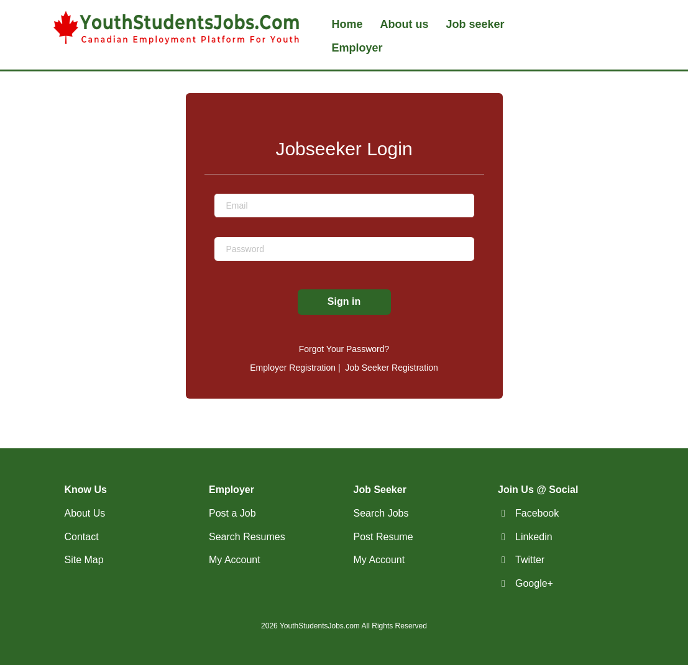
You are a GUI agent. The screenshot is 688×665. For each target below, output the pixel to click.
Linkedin (534, 537)
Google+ (534, 583)
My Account (234, 559)
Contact (82, 537)
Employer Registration (293, 368)
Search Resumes (247, 537)
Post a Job (232, 513)
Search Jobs (381, 513)
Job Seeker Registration (391, 368)
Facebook (537, 513)
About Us (85, 513)
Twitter (529, 559)
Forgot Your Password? (344, 349)
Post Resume (383, 537)
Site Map (84, 559)
